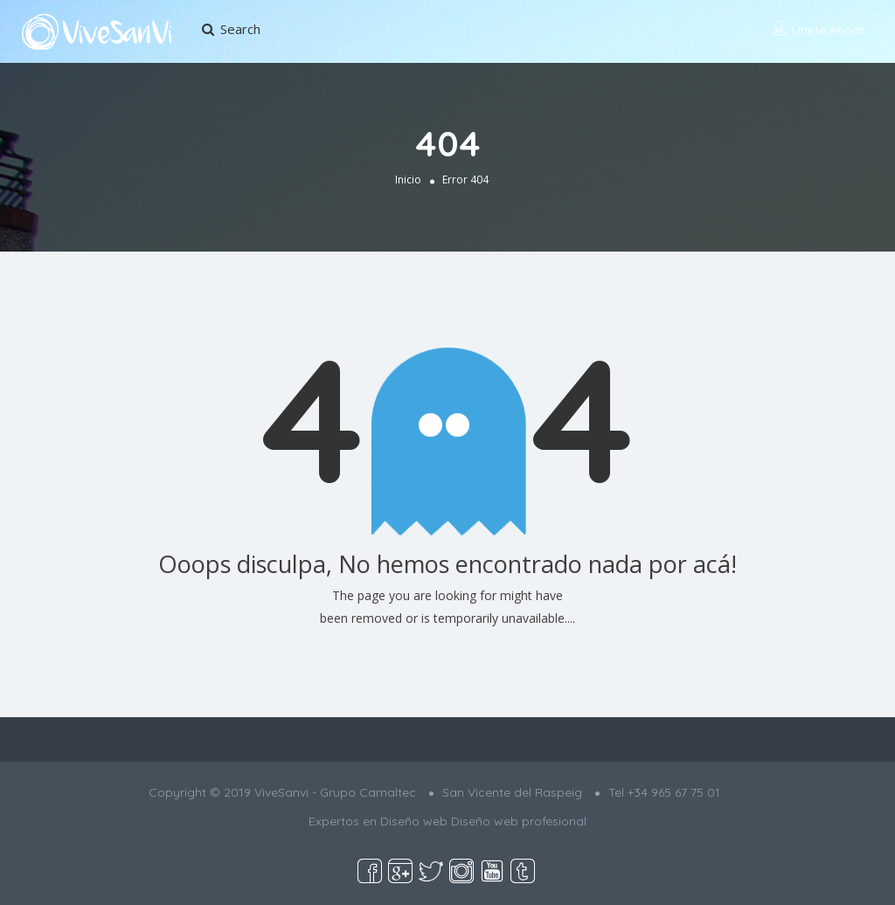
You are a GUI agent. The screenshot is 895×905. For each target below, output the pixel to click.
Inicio (408, 178)
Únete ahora (828, 30)
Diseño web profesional (518, 821)
